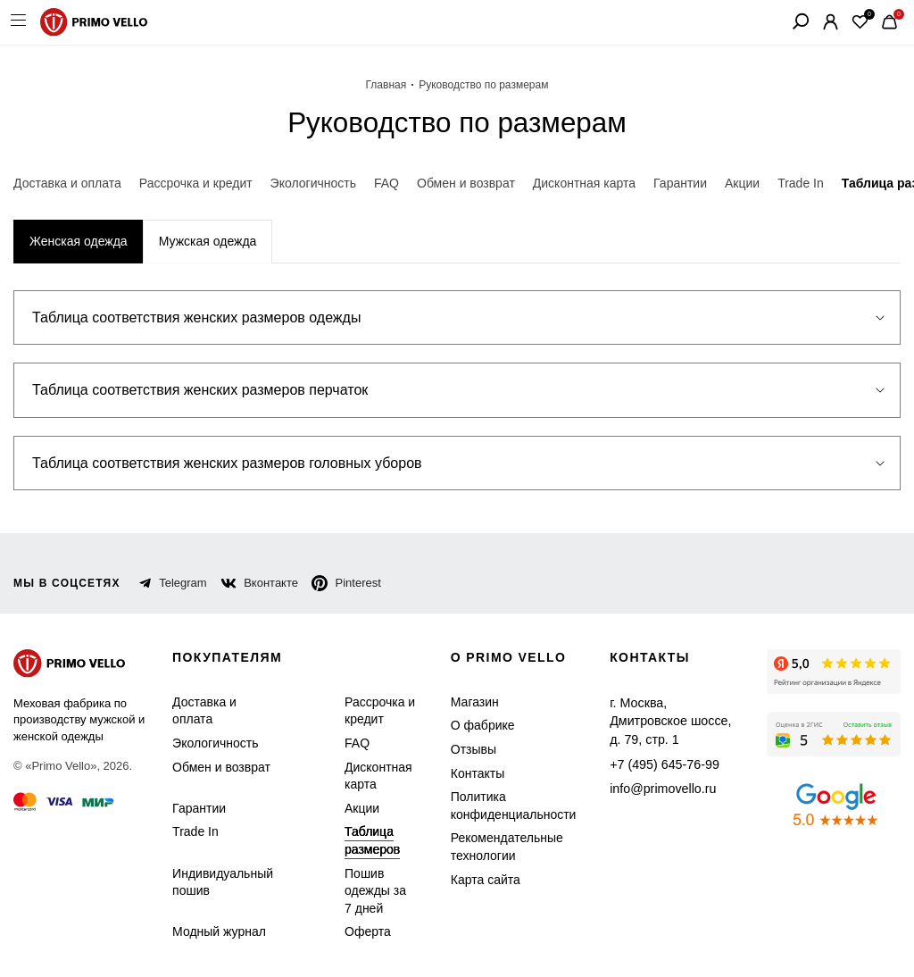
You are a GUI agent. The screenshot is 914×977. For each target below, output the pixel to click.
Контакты (472, 774)
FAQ (349, 743)
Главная (393, 85)
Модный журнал (216, 932)
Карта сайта (478, 880)
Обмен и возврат (216, 767)
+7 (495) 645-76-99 (651, 743)
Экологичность (212, 743)
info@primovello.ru (652, 767)
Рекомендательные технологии (495, 848)
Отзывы (467, 749)
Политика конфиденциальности (503, 807)
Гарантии (197, 808)
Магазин (469, 702)
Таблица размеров (361, 841)
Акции (354, 808)
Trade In (193, 832)
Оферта (357, 932)
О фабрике (474, 726)
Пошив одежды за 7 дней (369, 891)
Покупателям (229, 658)
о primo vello (505, 658)
